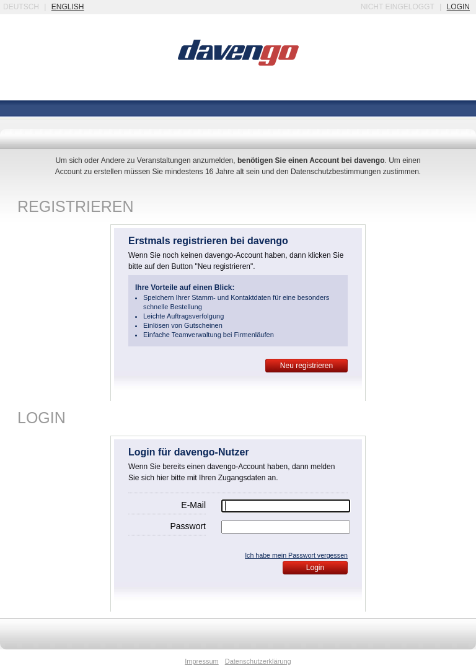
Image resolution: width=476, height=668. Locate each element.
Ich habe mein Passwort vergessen (296, 555)
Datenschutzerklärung (258, 661)
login (458, 6)
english (67, 6)
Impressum (201, 661)
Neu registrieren (306, 365)
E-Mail (193, 505)
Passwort (188, 526)
